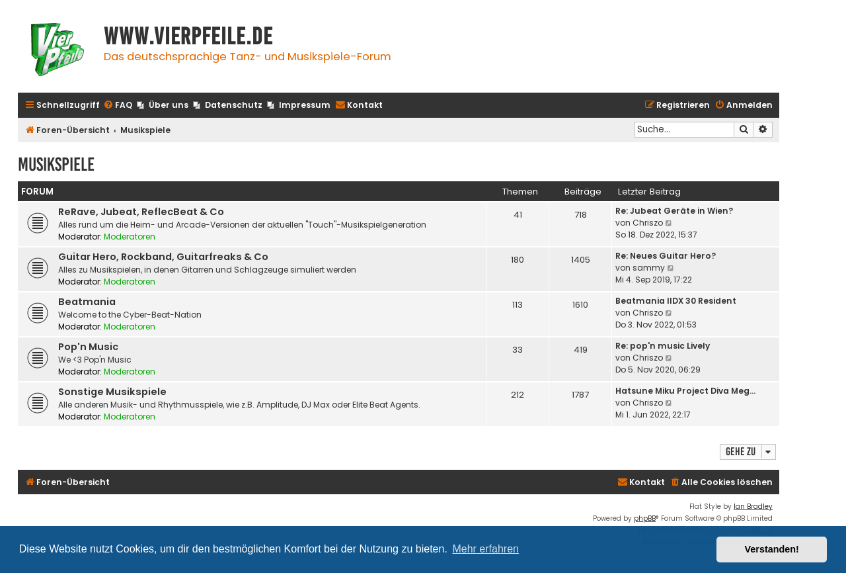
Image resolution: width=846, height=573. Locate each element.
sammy (649, 267)
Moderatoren (129, 236)
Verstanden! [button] (772, 549)
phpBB (645, 518)
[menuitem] (117, 105)
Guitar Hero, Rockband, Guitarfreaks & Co (163, 256)
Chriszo (648, 222)
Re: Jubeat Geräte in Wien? (674, 210)
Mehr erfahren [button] (485, 548)
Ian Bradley (753, 506)
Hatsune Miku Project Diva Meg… (685, 390)
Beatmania (87, 301)
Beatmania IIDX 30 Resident (675, 300)
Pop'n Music (88, 346)
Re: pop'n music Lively (662, 345)
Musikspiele (56, 164)
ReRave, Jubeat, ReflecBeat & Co (141, 211)
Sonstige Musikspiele (112, 391)
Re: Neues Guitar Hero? (665, 255)
